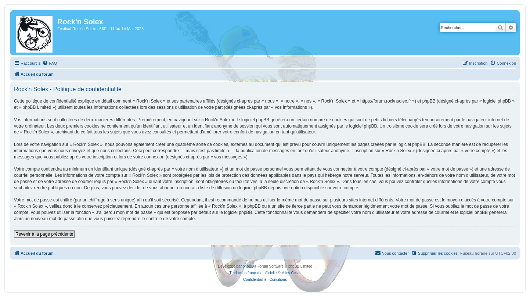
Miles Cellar (290, 273)
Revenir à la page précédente (44, 234)
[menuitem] (49, 63)
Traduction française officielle (253, 273)
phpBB (248, 266)
